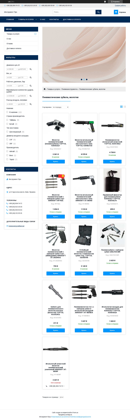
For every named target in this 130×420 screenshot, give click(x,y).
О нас (42, 19)
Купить (55, 161)
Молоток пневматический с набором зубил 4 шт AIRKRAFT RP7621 (55, 197)
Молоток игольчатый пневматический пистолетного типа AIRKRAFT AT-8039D (84, 197)
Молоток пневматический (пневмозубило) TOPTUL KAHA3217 (55, 143)
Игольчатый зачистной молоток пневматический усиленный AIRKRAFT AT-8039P (56, 367)
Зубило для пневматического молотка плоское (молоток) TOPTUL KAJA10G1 (56, 310)
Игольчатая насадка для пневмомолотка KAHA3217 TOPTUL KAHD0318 (112, 309)
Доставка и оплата (72, 19)
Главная (10, 19)
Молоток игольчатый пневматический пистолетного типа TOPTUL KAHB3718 (84, 143)
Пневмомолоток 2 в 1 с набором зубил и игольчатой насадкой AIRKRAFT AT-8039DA (84, 309)
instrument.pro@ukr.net (16, 226)
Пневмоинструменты (70, 89)
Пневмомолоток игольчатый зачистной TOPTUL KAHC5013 (112, 142)
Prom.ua (75, 412)
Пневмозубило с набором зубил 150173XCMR (112, 251)
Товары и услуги (26, 19)
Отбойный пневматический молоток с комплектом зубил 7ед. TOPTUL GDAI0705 (84, 253)
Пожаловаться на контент (59, 417)
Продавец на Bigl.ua (65, 415)
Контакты (54, 19)
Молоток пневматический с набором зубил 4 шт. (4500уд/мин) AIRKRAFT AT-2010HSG (56, 253)
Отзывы (10, 44)
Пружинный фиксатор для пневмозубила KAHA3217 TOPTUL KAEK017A (112, 197)
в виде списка (125, 107)
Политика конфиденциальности (80, 417)
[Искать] (98, 12)
